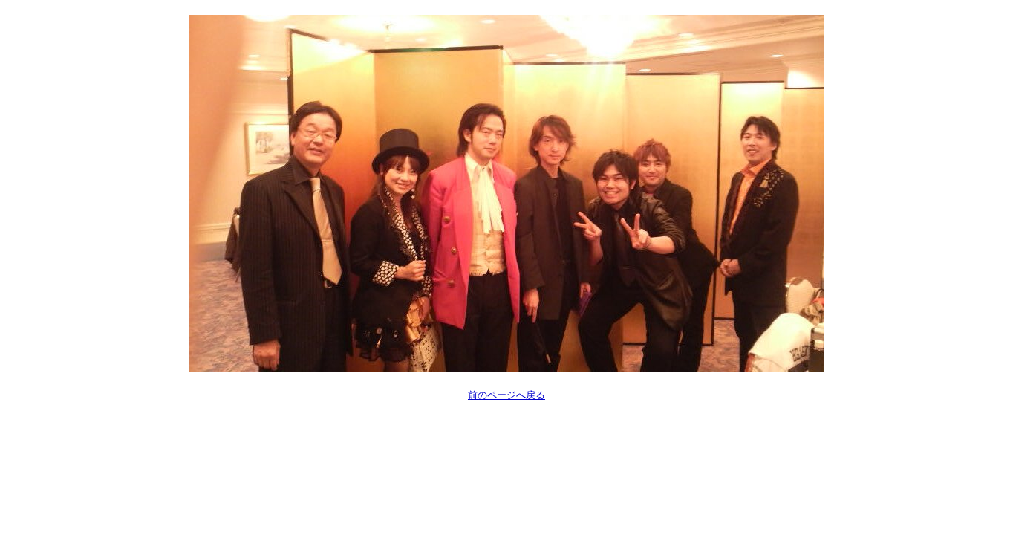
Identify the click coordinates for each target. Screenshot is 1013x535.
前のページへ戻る (506, 395)
